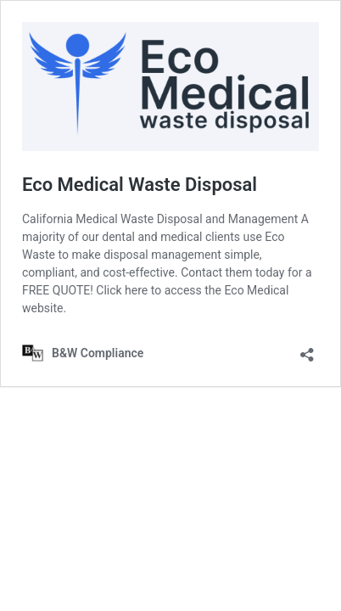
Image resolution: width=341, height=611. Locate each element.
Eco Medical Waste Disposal (139, 184)
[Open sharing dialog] (307, 349)
